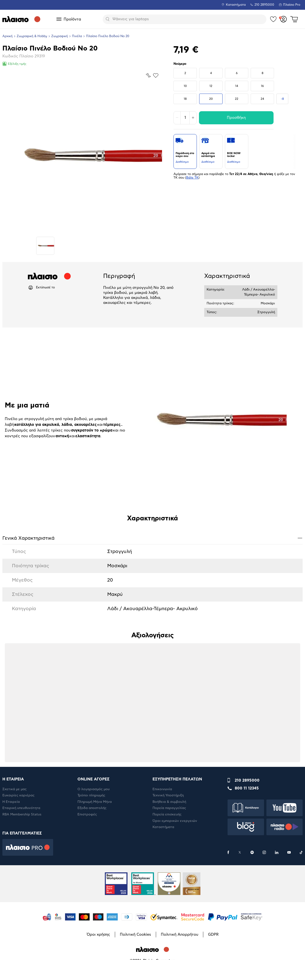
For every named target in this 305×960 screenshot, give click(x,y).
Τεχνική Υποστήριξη (168, 795)
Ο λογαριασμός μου (93, 789)
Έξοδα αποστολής (92, 808)
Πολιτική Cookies (135, 934)
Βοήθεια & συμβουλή (169, 802)
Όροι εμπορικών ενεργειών (174, 821)
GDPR (213, 934)
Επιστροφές (87, 814)
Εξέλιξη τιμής (14, 64)
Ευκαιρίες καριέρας (18, 795)
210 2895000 (247, 780)
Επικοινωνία (162, 789)
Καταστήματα (236, 4)
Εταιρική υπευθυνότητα (21, 808)
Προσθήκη (236, 118)
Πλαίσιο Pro (291, 4)
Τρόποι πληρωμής (91, 795)
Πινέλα (77, 36)
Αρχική (7, 36)
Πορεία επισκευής (167, 814)
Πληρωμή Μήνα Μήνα (94, 802)
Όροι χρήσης (98, 934)
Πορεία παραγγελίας (169, 808)
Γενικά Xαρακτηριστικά (152, 538)
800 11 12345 (247, 788)
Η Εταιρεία (11, 802)
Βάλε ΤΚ (192, 177)
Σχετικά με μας (14, 789)
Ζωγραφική (59, 36)
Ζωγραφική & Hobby (32, 36)
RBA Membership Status (21, 814)
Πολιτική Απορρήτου (179, 934)
